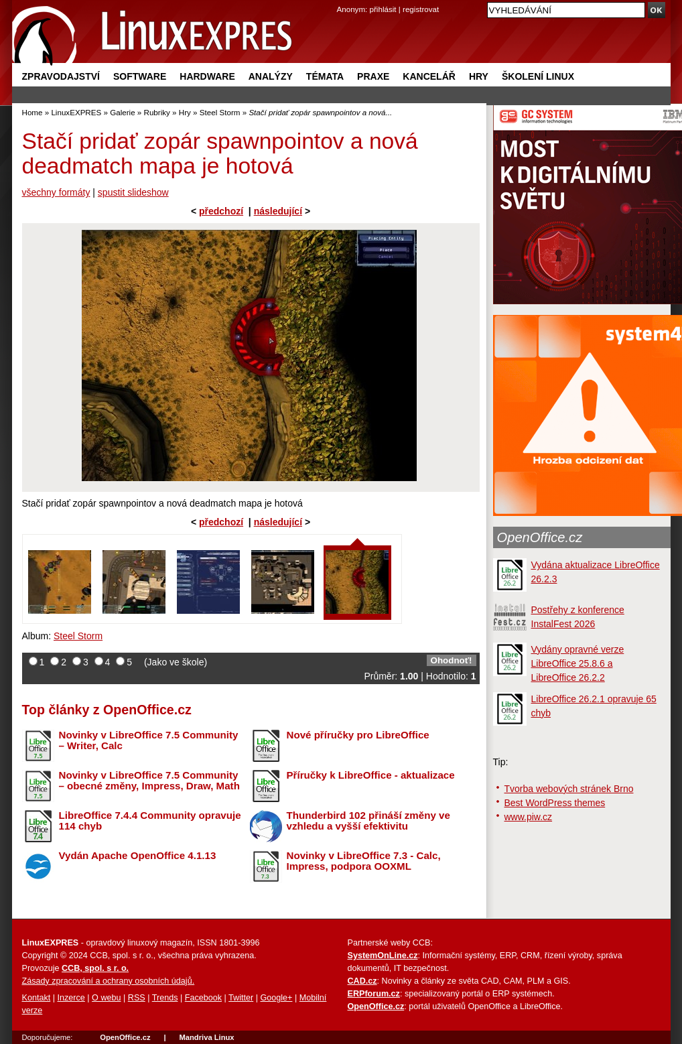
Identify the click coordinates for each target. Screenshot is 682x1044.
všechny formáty (56, 192)
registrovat (421, 9)
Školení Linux (538, 76)
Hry (478, 76)
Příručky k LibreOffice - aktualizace (371, 775)
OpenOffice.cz (540, 537)
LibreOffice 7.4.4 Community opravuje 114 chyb (150, 820)
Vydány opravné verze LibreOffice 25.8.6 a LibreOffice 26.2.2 (577, 663)
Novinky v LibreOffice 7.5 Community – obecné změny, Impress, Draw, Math (149, 780)
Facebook (203, 997)
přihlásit (383, 9)
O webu (106, 997)
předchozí (221, 211)
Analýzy (271, 76)
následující (278, 211)
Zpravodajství (61, 76)
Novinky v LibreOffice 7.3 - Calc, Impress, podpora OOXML (364, 861)
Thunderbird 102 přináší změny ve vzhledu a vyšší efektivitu (368, 820)
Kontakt (36, 997)
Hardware (207, 76)
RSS (136, 997)
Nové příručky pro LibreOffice (358, 734)
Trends (165, 997)
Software (139, 76)
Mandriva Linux (206, 1037)
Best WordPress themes (555, 802)
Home (32, 112)
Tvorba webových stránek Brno (569, 788)
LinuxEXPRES (76, 112)
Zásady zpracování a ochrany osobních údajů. (108, 981)
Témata (325, 76)
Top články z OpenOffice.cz (107, 709)
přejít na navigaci (341, 0)
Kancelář (429, 76)
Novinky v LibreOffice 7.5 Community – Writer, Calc (148, 740)
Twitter (240, 997)
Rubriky (157, 112)
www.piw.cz (528, 816)
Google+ (276, 997)
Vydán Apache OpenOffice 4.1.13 (137, 855)
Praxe (373, 76)
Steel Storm (220, 112)
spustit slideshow (133, 192)
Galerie (122, 112)
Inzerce (71, 997)
